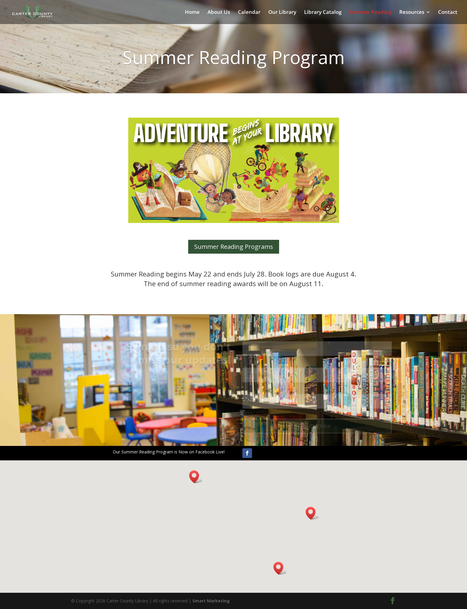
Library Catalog (322, 12)
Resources (411, 12)
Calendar (249, 12)
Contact (447, 12)
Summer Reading (370, 12)
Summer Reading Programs (233, 247)
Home (192, 12)
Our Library (282, 12)
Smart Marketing (211, 601)
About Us (218, 12)
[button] (196, 476)
